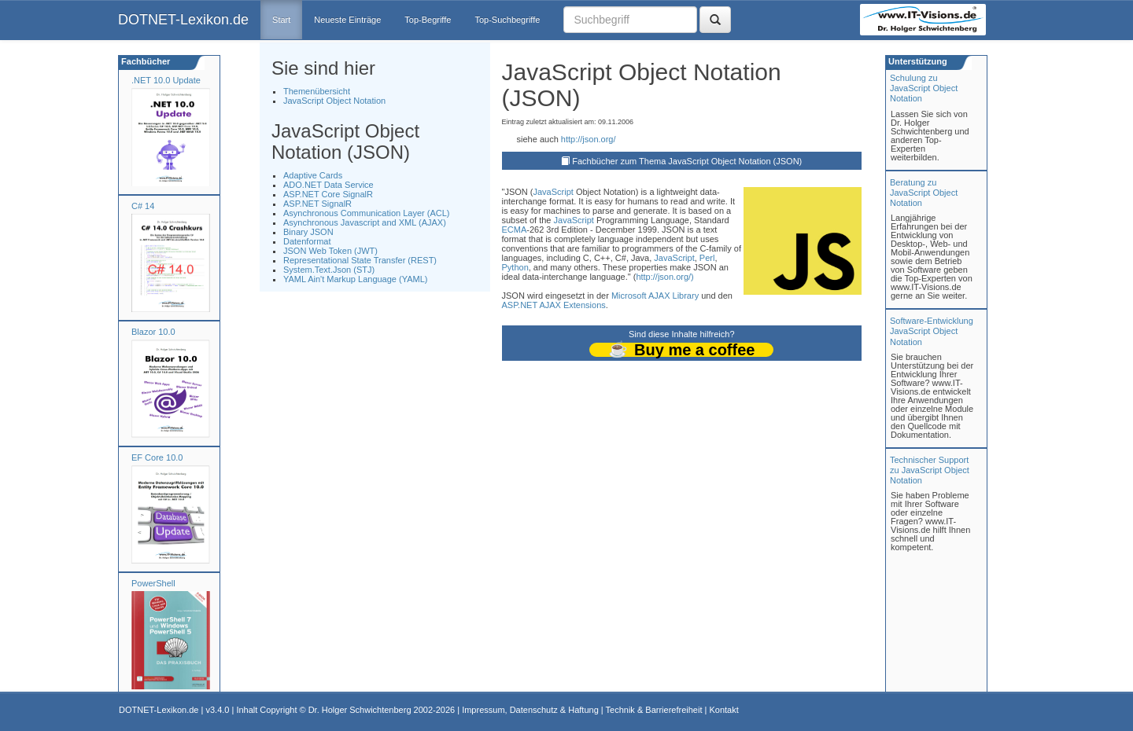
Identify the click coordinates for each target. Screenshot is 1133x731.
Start (281, 19)
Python (515, 267)
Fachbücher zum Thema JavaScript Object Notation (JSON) (687, 161)
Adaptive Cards (312, 175)
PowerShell (153, 583)
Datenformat (307, 241)
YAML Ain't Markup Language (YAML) (355, 279)
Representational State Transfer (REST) (360, 260)
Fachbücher (144, 61)
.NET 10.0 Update (166, 80)
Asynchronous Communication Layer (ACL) (366, 213)
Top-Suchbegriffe (507, 19)
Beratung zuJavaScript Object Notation (924, 193)
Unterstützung (916, 61)
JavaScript (553, 192)
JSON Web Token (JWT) (330, 250)
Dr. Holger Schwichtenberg (359, 709)
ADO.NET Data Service (328, 184)
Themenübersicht (316, 91)
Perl (707, 258)
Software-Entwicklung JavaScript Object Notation (931, 331)
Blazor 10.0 (153, 331)
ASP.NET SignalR (317, 203)
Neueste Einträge (347, 19)
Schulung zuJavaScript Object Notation (924, 88)
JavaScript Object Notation (334, 100)
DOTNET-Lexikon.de (183, 20)
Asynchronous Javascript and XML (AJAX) (364, 222)
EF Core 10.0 (157, 457)
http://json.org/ (588, 139)
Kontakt (723, 709)
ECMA (514, 229)
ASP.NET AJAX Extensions (554, 305)
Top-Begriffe (427, 19)
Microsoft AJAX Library (655, 295)
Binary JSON (308, 232)
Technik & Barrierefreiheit (654, 709)
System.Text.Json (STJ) (329, 269)
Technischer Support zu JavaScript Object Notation (929, 470)
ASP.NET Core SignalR (328, 194)
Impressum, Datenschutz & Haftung (530, 709)
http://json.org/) (664, 276)
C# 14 (142, 206)
